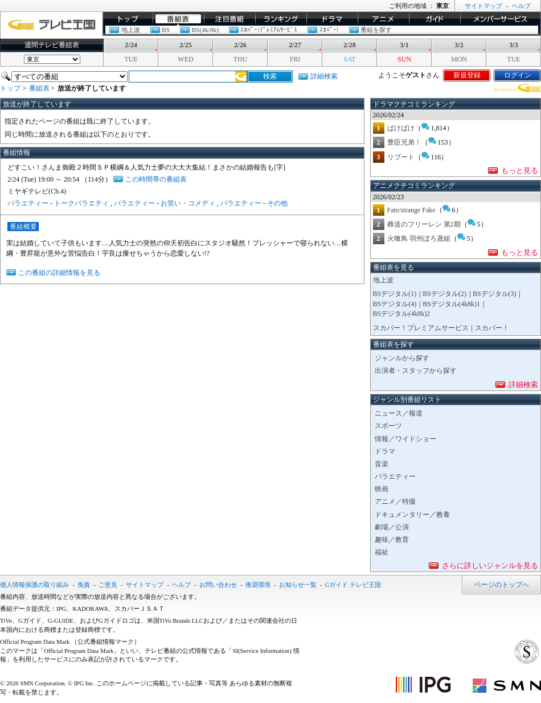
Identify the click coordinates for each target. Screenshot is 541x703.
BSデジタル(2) (444, 294)
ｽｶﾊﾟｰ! (329, 29)
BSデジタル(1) (395, 294)
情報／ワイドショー (405, 439)
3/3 (513, 45)
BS (166, 29)
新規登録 (467, 75)
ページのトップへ (501, 585)
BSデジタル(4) (395, 304)
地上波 (130, 29)
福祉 (381, 552)
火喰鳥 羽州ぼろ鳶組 (418, 238)
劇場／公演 (392, 527)
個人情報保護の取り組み (34, 584)
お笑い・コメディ (188, 203)
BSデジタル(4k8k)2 (402, 314)
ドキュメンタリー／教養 (412, 515)
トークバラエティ (81, 203)
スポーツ (388, 426)
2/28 (349, 45)
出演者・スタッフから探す (416, 371)
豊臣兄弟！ (404, 142)
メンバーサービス (500, 19)
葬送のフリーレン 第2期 (424, 224)
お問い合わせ (218, 584)
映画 (381, 489)
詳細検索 (324, 76)
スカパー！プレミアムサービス (421, 328)
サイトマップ (483, 5)
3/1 (404, 45)
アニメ (383, 19)
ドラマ (332, 19)
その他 (277, 203)
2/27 (295, 45)
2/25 (185, 45)
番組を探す (376, 29)
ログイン (517, 75)
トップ (128, 19)
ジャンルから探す (402, 358)
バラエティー (27, 203)
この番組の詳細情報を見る (59, 273)
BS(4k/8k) (204, 29)
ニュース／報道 (399, 413)
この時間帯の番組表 (156, 179)
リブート (401, 157)
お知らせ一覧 (298, 584)
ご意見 (108, 584)
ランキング (280, 19)
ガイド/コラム (434, 19)
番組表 (178, 19)
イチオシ (229, 19)
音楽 (381, 464)
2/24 (131, 45)
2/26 (240, 45)
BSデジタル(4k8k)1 (451, 304)
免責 (83, 584)
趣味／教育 (392, 540)
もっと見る (519, 170)
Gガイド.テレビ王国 (353, 584)
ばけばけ (401, 128)
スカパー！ (492, 328)
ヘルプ (521, 5)
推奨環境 (257, 584)
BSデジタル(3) (495, 294)
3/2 (458, 45)
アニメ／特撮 (395, 501)
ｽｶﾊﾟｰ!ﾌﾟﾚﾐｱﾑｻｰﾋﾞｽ (268, 29)
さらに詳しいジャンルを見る (490, 565)
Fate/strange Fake (411, 210)
